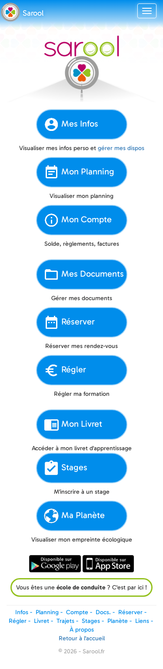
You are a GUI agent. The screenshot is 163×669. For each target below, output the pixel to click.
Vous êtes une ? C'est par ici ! (81, 587)
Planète (117, 621)
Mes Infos (70, 124)
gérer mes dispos (121, 148)
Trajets (65, 621)
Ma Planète (74, 516)
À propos (82, 629)
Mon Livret (72, 424)
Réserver (69, 322)
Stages (65, 468)
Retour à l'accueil (82, 638)
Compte (77, 612)
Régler (64, 370)
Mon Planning (78, 172)
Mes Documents (83, 274)
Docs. (103, 612)
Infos (21, 612)
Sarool (33, 13)
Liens (142, 621)
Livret (41, 621)
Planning (47, 612)
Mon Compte (77, 220)
